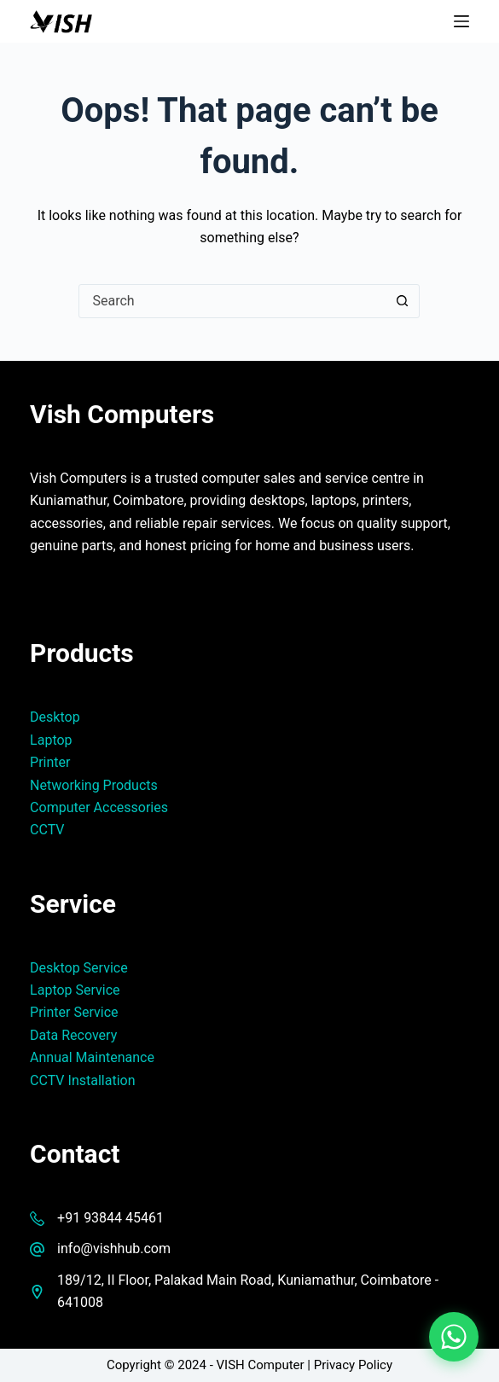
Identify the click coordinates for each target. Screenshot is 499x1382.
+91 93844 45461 (110, 1218)
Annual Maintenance (92, 1057)
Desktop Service (79, 968)
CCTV (47, 830)
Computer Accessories (99, 807)
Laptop (51, 740)
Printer (50, 762)
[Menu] (461, 21)
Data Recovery (73, 1035)
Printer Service (74, 1012)
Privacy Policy (353, 1365)
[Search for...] (232, 301)
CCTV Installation (82, 1080)
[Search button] (402, 301)
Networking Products (94, 785)
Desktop (55, 717)
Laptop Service (75, 990)
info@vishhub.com (114, 1248)
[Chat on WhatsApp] (454, 1337)
